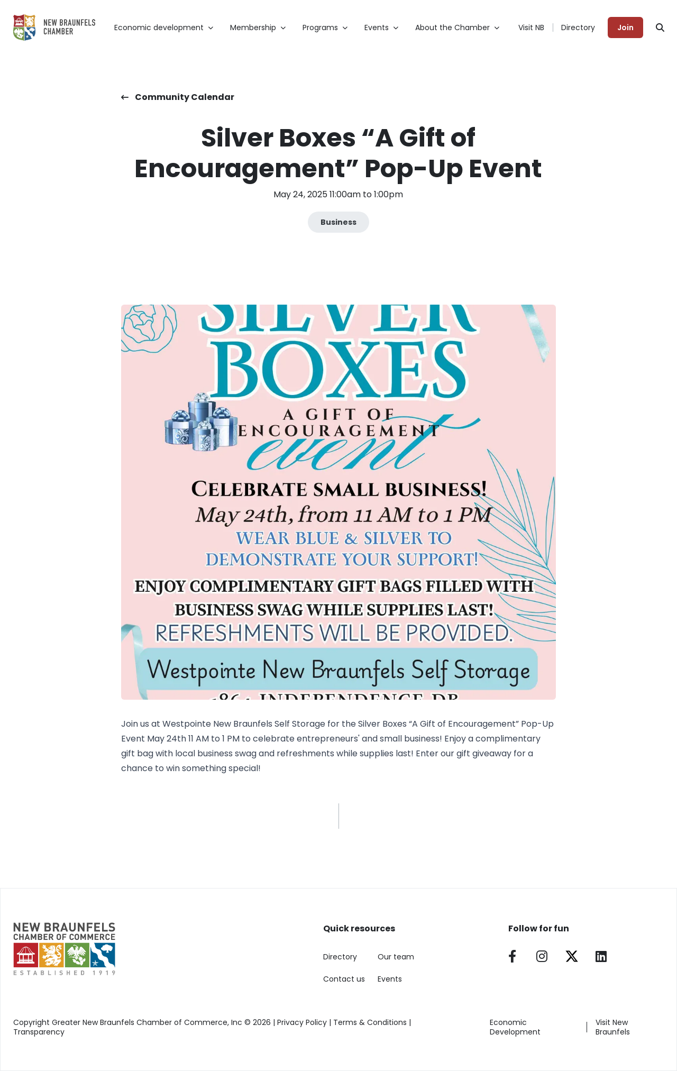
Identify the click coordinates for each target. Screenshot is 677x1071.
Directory (578, 27)
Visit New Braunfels (613, 1027)
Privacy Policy (302, 1022)
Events (390, 979)
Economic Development (515, 1027)
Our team (396, 956)
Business (338, 222)
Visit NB (531, 27)
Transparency (39, 1032)
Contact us (344, 979)
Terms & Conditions (370, 1022)
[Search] (660, 27)
